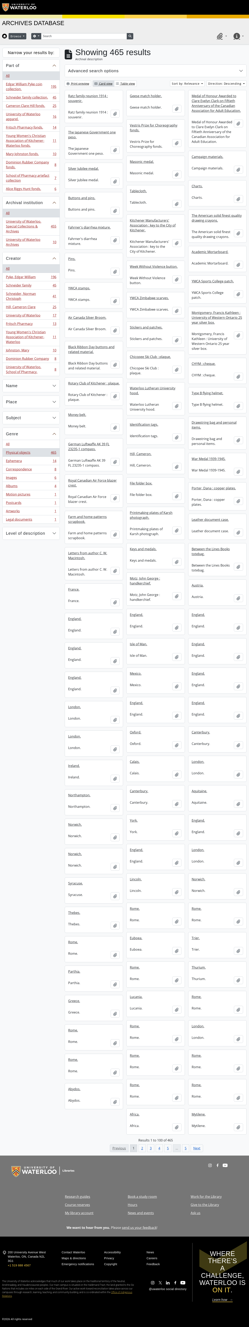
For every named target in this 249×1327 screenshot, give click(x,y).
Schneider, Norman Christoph (31, 296)
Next (196, 1148)
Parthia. (74, 971)
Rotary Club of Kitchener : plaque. (94, 383)
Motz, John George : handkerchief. (145, 581)
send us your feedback (139, 1227)
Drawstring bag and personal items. (214, 425)
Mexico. (135, 673)
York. (134, 820)
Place (11, 402)
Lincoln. (136, 879)
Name (12, 385)
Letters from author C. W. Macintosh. (87, 555)
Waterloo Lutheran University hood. (152, 390)
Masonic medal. (142, 161)
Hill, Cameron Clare (31, 308)
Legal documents (31, 520)
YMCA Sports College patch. (213, 281)
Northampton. (79, 795)
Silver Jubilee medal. (83, 168)
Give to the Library (205, 1205)
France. (73, 589)
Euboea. (136, 938)
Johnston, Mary (31, 351)
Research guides (77, 1196)
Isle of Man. (138, 644)
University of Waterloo (31, 316)
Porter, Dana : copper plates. (214, 488)
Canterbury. (201, 732)
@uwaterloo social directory (168, 1289)
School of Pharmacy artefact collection (31, 178)
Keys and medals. (143, 549)
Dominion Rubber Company (31, 359)
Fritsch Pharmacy (31, 324)
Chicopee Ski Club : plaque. (150, 357)
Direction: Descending (225, 84)
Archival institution (24, 202)
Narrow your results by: (31, 52)
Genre (12, 434)
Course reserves (77, 1205)
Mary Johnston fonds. (31, 154)
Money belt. (77, 414)
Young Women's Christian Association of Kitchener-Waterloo (31, 337)
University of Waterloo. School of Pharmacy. (31, 369)
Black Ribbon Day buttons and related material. (91, 349)
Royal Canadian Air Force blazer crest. (92, 483)
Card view (103, 84)
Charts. (197, 186)
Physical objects (31, 453)
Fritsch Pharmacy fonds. (31, 128)
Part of (12, 65)
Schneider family (31, 286)
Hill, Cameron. (140, 454)
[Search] (84, 36)
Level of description (25, 533)
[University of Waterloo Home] (19, 7)
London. (74, 707)
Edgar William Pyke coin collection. (31, 86)
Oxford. (135, 732)
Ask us (195, 1213)
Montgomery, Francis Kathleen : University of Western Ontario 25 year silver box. (217, 317)
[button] (221, 36)
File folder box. (141, 483)
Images (31, 478)
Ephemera (31, 461)
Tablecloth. (138, 191)
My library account (79, 1213)
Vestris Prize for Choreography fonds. (153, 127)
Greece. (74, 1001)
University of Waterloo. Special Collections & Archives (31, 226)
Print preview (78, 84)
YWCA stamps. (79, 288)
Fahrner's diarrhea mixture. (89, 227)
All (8, 75)
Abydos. (74, 1089)
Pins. (72, 259)
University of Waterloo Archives (31, 242)
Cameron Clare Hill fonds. (31, 106)
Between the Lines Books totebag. (211, 551)
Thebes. (74, 912)
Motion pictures (31, 495)
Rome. (135, 908)
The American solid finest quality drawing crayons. (217, 218)
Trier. (196, 938)
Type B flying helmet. (207, 393)
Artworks (31, 512)
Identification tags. (144, 424)
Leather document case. (210, 519)
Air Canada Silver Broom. (87, 317)
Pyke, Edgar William (31, 278)
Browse (16, 36)
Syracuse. (75, 883)
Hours (132, 1205)
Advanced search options (93, 71)
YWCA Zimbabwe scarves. (149, 298)
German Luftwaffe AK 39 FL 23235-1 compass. (88, 446)
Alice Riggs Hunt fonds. (31, 189)
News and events (141, 1213)
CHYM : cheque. (204, 363)
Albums (31, 486)
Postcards (31, 503)
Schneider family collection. (31, 98)
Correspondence (31, 470)
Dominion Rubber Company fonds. (31, 164)
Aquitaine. (199, 791)
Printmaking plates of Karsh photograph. (151, 515)
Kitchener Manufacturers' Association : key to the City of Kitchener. (153, 225)
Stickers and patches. (146, 327)
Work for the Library (206, 1196)
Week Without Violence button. (154, 266)
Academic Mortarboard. (210, 252)
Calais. (135, 761)
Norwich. (75, 824)
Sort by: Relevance (186, 84)
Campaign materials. (207, 156)
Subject (13, 418)
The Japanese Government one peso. (92, 134)
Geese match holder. (146, 96)
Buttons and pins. (81, 198)
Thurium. (199, 967)
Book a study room (142, 1196)
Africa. (134, 1114)
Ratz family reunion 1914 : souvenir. (88, 98)
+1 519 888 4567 (19, 1265)
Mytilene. (199, 1114)
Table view (125, 84)
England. (136, 614)
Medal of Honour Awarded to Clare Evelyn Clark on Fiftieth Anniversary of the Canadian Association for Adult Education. (216, 103)
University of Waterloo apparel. (31, 116)
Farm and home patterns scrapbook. (87, 519)
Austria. (197, 585)
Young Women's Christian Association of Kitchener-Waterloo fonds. (31, 140)
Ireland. (74, 766)
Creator (13, 258)
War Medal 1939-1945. (209, 459)
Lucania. (136, 997)
